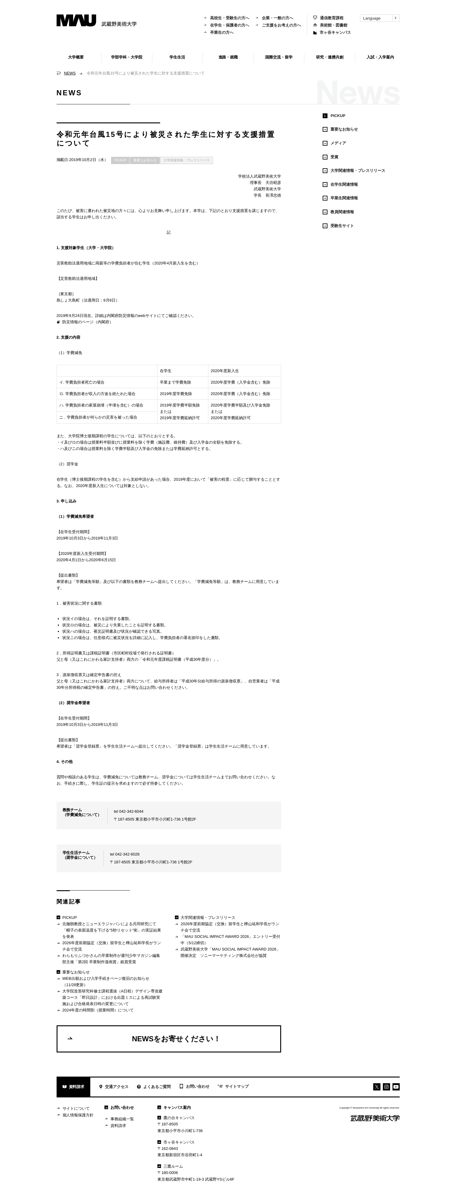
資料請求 (74, 1087)
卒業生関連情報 (340, 198)
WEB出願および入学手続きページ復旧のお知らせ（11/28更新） (103, 981)
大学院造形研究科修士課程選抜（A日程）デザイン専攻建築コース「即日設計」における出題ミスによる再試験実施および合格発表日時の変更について (110, 997)
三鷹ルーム (170, 1166)
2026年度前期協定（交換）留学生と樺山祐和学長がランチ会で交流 (109, 945)
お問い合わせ (194, 1086)
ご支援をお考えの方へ (278, 25)
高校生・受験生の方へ (226, 18)
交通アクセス (114, 1087)
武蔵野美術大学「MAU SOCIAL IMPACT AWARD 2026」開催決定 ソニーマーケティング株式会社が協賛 (227, 952)
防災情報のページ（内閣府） (85, 322)
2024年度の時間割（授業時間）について (95, 1010)
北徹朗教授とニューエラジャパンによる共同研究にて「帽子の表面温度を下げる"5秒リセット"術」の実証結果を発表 (109, 930)
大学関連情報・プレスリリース (186, 160)
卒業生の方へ (218, 32)
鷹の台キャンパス (176, 1118)
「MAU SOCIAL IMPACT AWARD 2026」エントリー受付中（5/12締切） (227, 939)
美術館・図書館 (330, 25)
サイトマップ (233, 1087)
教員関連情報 (338, 212)
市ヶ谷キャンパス (332, 32)
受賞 (330, 157)
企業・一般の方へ (274, 18)
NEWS (70, 73)
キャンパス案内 (174, 1107)
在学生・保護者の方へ (226, 25)
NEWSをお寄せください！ (144, 1038)
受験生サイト (338, 225)
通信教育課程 (328, 18)
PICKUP (120, 160)
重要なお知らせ (145, 160)
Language (381, 18)
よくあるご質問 (154, 1087)
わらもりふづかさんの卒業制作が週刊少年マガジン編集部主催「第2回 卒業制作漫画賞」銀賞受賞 (108, 958)
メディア (334, 143)
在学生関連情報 (340, 184)
